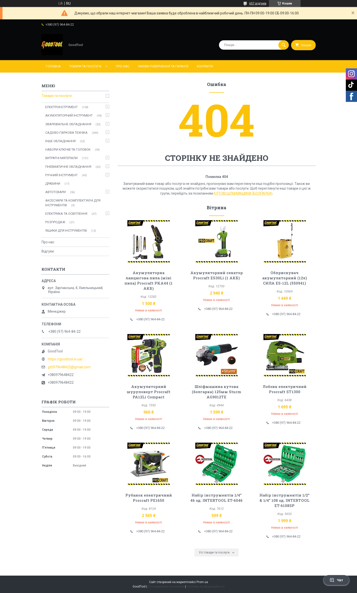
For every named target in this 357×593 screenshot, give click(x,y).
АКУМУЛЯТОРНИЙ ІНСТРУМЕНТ (69, 115)
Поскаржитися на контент (166, 586)
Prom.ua (202, 582)
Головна (53, 66)
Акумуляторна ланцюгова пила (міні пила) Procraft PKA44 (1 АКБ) (148, 280)
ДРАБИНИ (52, 183)
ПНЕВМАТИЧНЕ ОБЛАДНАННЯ (68, 167)
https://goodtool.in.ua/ (65, 359)
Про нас (122, 66)
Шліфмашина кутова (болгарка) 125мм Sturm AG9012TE (216, 391)
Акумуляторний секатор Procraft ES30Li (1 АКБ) (216, 275)
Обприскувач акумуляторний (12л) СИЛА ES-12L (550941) (284, 278)
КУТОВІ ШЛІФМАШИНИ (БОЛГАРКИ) (243, 193)
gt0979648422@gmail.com (69, 367)
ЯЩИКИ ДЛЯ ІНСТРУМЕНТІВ (66, 230)
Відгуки (48, 251)
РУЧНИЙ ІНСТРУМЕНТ (61, 175)
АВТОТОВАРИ (55, 192)
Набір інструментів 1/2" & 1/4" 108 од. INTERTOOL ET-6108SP (284, 500)
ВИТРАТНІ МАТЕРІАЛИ (61, 158)
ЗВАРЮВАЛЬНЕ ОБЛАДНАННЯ (68, 124)
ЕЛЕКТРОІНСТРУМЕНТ (61, 107)
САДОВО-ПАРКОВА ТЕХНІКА (66, 132)
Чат (336, 580)
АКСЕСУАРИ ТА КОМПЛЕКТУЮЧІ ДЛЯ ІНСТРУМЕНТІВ (73, 203)
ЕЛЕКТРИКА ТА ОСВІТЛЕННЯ (66, 213)
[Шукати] (283, 45)
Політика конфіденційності (206, 586)
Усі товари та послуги (214, 552)
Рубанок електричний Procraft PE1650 (148, 498)
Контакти (205, 66)
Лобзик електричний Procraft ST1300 (284, 389)
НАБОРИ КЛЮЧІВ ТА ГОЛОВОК (68, 149)
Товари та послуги (85, 66)
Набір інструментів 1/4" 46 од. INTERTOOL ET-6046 (216, 498)
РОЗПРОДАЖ (55, 222)
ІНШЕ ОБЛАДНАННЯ (60, 141)
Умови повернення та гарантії (163, 66)
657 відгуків (257, 3)
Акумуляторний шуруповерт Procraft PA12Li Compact (148, 391)
